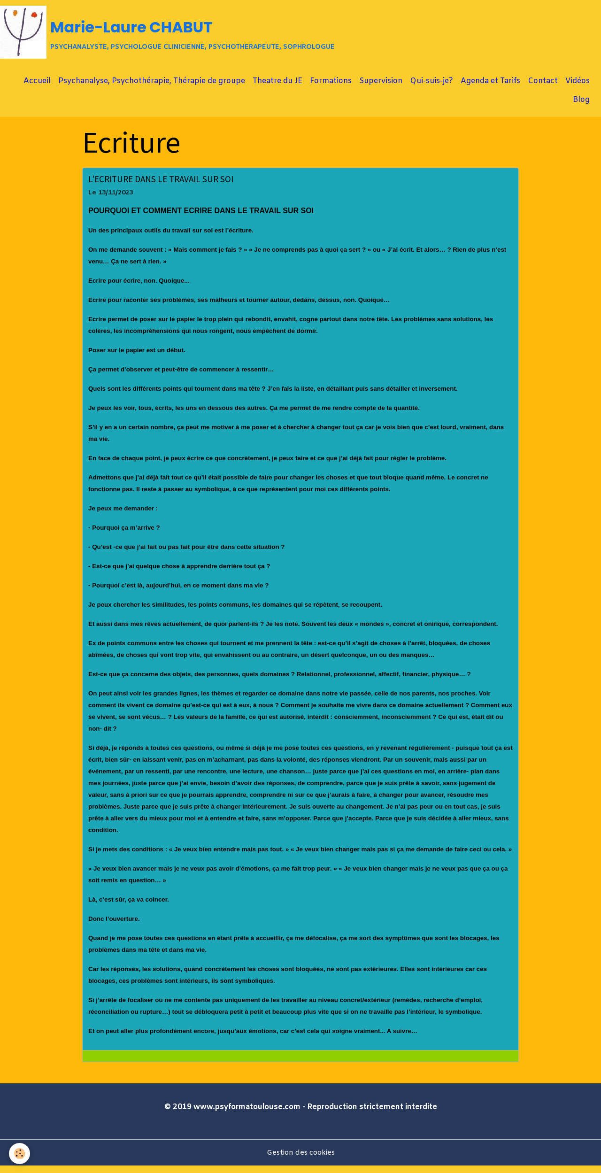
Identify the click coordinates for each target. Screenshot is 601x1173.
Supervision (380, 88)
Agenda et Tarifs (490, 88)
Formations (331, 88)
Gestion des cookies (300, 1160)
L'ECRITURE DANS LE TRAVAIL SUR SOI (160, 186)
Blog (581, 107)
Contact (543, 88)
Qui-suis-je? (431, 88)
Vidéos (577, 88)
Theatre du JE (277, 88)
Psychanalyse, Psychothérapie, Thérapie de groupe (151, 88)
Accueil (37, 88)
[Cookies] (20, 1153)
